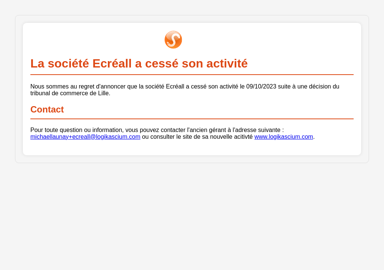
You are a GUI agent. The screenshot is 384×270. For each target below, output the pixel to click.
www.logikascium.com (283, 137)
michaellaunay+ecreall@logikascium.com (85, 137)
